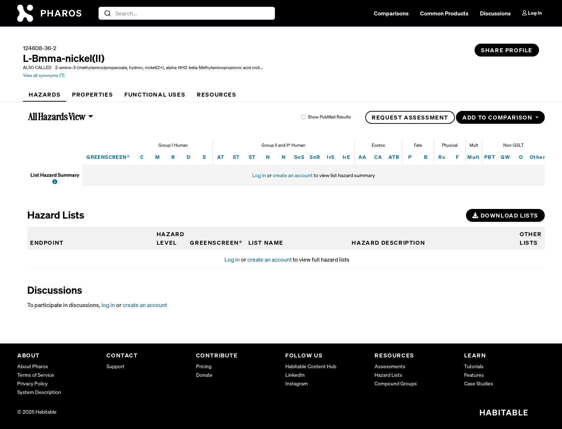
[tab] (44, 94)
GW (505, 156)
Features (474, 374)
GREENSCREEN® (108, 156)
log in (108, 305)
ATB (394, 156)
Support (115, 366)
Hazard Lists (388, 374)
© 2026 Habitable (37, 411)
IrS (330, 156)
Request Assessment (410, 117)
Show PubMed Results (329, 117)
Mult (473, 156)
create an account (293, 175)
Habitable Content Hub (310, 366)
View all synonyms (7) (44, 75)
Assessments (390, 366)
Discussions (495, 13)
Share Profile (507, 50)
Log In (532, 12)
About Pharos (32, 366)
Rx (441, 156)
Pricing (203, 366)
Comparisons (391, 13)
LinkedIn (295, 374)
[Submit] (107, 13)
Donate (204, 374)
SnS (299, 156)
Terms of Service (35, 374)
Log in (259, 175)
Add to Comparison (498, 117)
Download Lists (505, 215)
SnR (315, 156)
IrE (346, 156)
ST (236, 156)
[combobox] (187, 13)
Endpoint (47, 243)
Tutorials (474, 366)
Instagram (296, 383)
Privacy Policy (32, 383)
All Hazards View (57, 116)
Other (537, 156)
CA (378, 156)
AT (221, 156)
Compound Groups (396, 383)
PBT (489, 156)
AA (362, 156)
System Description (39, 392)
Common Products (444, 13)
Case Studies (478, 383)
